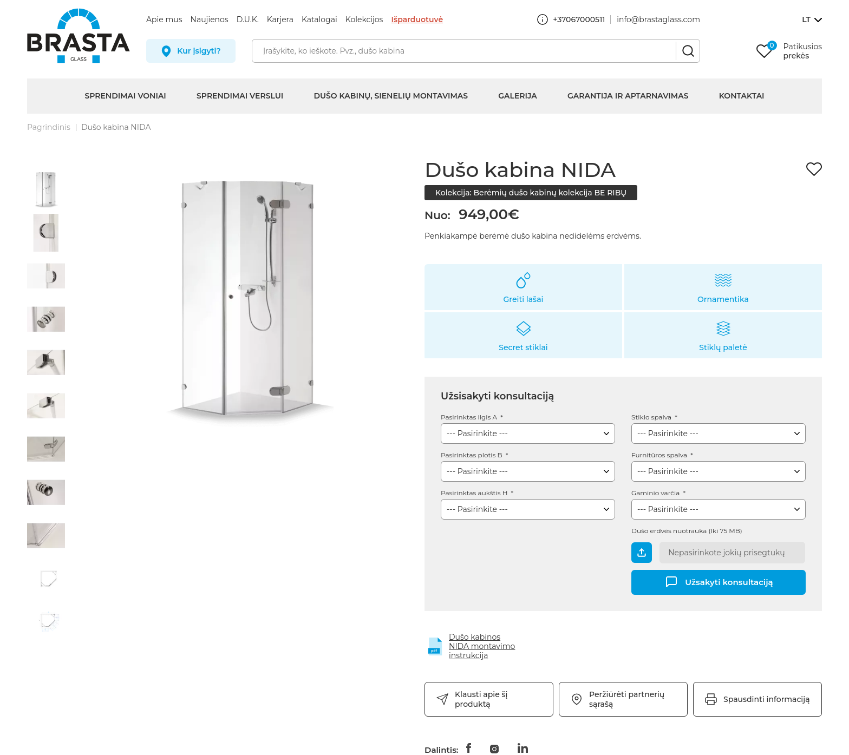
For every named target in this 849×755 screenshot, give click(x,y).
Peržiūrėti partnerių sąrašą (626, 699)
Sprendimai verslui (240, 96)
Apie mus (164, 19)
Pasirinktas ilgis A (470, 417)
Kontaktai (742, 96)
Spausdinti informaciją (766, 699)
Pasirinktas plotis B (472, 455)
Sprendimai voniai (125, 96)
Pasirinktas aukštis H (475, 493)
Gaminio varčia (656, 493)
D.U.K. (248, 19)
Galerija (517, 96)
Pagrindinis (48, 127)
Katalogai (319, 19)
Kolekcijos (364, 19)
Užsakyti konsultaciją (729, 581)
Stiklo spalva (652, 417)
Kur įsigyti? (199, 51)
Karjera (280, 19)
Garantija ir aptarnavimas (628, 96)
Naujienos (209, 19)
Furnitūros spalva (660, 455)
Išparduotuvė (417, 19)
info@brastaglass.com (658, 19)
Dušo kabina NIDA (116, 127)
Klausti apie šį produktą (481, 699)
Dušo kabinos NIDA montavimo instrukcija (482, 646)
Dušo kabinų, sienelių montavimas (391, 96)
